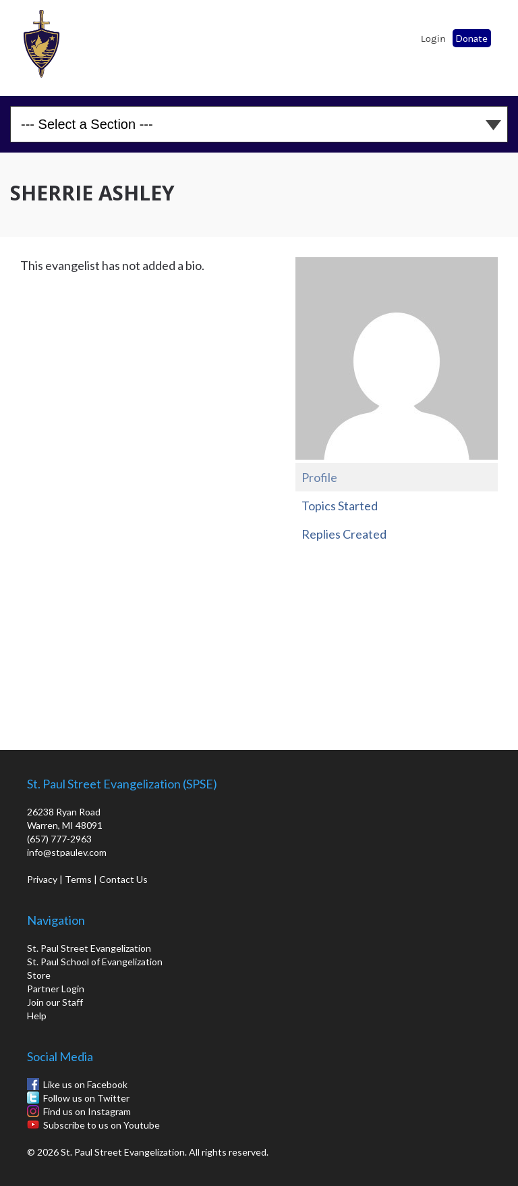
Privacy (42, 879)
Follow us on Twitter (86, 1098)
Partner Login (55, 988)
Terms (78, 879)
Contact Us (123, 879)
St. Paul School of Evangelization (47, 44)
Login (433, 38)
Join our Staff (55, 1002)
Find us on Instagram (87, 1111)
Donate (472, 38)
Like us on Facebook (85, 1084)
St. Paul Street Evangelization (89, 948)
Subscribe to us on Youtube (101, 1125)
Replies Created (343, 534)
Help (37, 1015)
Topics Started (339, 505)
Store (39, 975)
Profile (319, 477)
